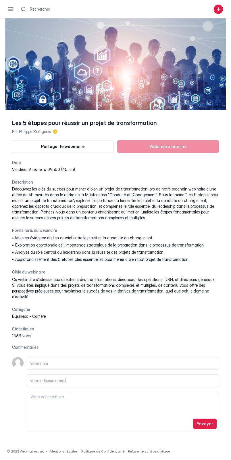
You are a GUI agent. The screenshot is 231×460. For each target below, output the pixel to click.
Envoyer (205, 423)
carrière (39, 316)
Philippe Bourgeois (35, 131)
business (20, 316)
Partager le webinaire (63, 146)
